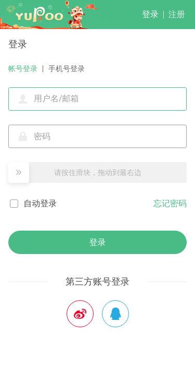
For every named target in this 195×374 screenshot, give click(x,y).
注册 (176, 14)
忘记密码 (170, 203)
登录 (150, 14)
